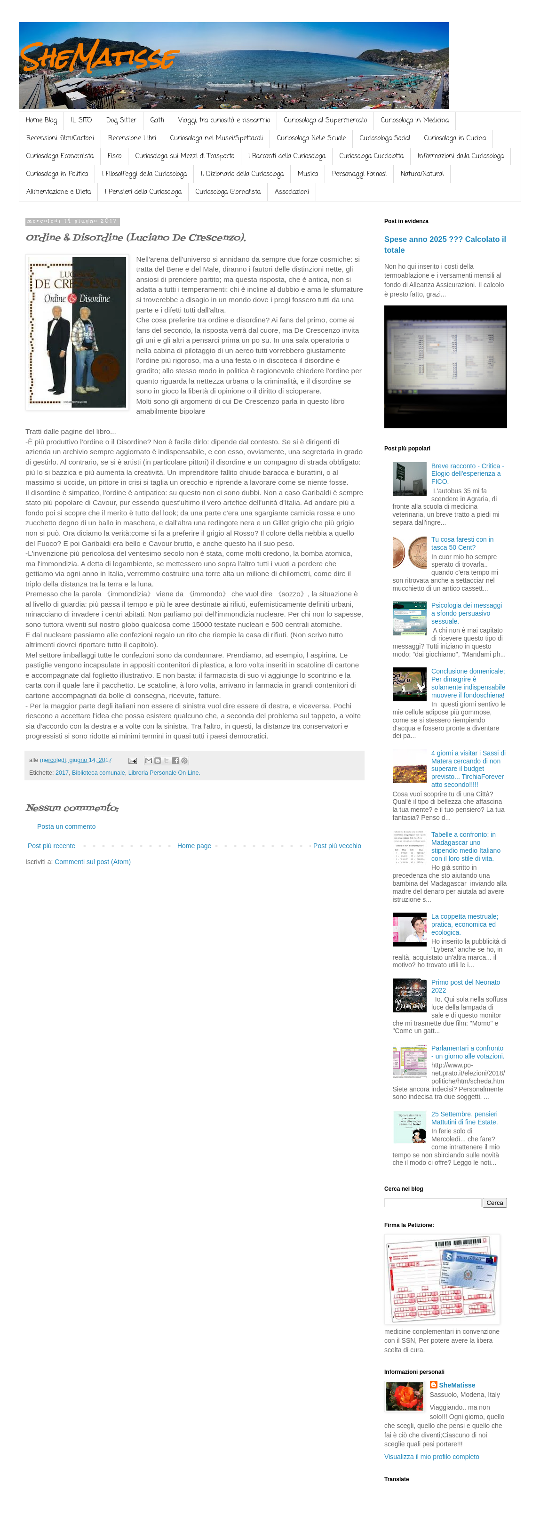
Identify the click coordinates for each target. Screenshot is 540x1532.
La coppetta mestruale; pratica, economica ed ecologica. (464, 924)
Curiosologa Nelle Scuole (311, 139)
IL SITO (81, 121)
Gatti (157, 121)
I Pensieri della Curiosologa (143, 192)
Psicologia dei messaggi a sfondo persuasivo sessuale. (466, 613)
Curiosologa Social (385, 139)
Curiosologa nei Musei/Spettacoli (216, 139)
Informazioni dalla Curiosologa (461, 156)
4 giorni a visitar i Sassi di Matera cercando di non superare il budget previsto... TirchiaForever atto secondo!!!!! (468, 768)
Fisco (114, 156)
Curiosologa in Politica (57, 174)
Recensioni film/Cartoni (60, 139)
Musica (308, 174)
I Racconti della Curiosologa (287, 156)
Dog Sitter (121, 121)
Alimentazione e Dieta (58, 192)
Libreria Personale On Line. (164, 773)
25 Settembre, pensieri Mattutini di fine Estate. (464, 1118)
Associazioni (292, 192)
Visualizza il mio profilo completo (431, 1456)
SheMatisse (96, 57)
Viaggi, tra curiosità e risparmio (224, 121)
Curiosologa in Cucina (455, 139)
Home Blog (41, 121)
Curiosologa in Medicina (415, 121)
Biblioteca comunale (98, 773)
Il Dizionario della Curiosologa (242, 174)
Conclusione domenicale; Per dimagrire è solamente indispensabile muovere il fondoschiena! (468, 682)
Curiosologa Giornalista (228, 192)
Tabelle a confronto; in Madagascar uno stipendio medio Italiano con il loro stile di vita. (465, 846)
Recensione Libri (132, 139)
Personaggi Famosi (359, 174)
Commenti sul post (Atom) (93, 862)
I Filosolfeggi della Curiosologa (144, 174)
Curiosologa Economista (60, 156)
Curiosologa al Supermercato (325, 121)
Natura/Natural (422, 174)
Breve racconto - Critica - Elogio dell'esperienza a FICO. (467, 474)
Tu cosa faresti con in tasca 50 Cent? (462, 543)
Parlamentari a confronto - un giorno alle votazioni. (468, 1052)
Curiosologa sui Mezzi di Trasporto (184, 156)
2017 (62, 773)
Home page (194, 846)
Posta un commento (66, 826)
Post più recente (51, 846)
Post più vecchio (337, 846)
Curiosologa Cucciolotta (372, 156)
